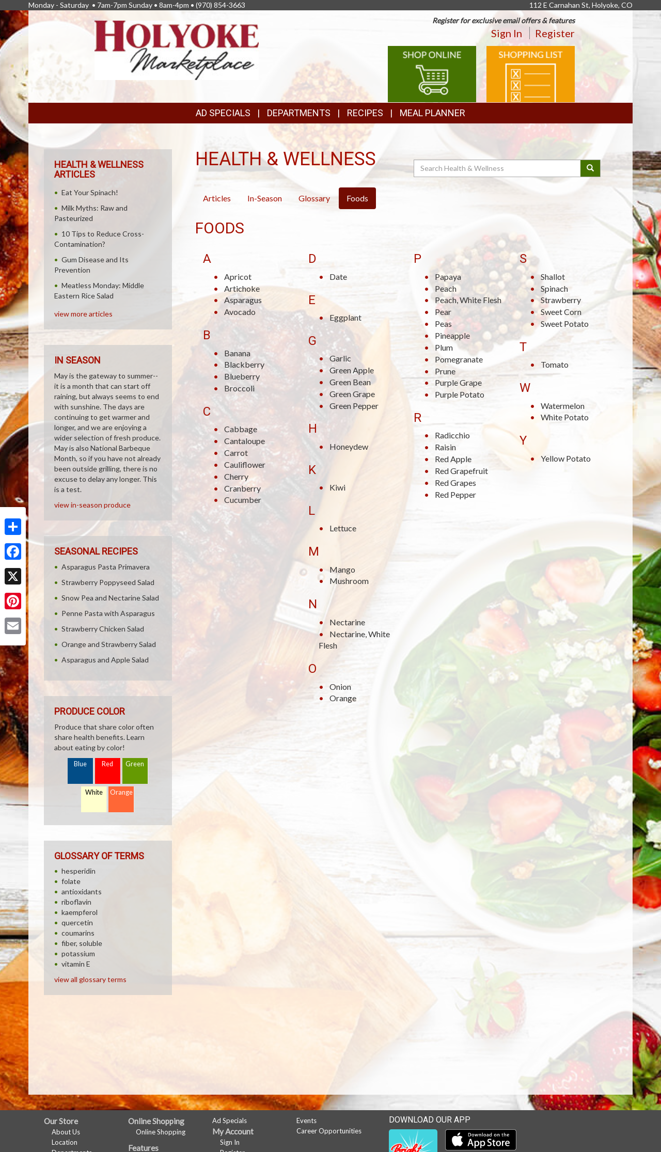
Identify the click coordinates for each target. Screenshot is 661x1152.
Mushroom (349, 581)
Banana (237, 353)
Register (555, 33)
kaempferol (79, 912)
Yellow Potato (566, 458)
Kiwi (337, 487)
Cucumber (242, 499)
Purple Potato (459, 394)
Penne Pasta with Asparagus (108, 613)
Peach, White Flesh (468, 300)
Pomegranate (459, 359)
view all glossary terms (90, 979)
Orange (342, 698)
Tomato (555, 364)
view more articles (83, 313)
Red (107, 764)
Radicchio (452, 435)
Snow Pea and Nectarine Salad (110, 597)
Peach (446, 288)
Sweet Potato (565, 323)
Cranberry (242, 488)
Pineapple (452, 335)
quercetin (77, 922)
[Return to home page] (177, 49)
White (94, 792)
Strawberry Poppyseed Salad (107, 582)
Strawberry (561, 300)
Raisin (445, 447)
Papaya (448, 276)
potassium (78, 953)
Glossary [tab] (314, 198)
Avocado (240, 312)
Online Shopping (160, 1132)
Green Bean (350, 382)
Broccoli (239, 388)
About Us (66, 1132)
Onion (340, 686)
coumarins (78, 932)
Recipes (365, 112)
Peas (443, 323)
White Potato (565, 417)
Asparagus (243, 300)
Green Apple (351, 370)
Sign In (506, 33)
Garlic (340, 358)
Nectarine (347, 622)
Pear (443, 312)
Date (338, 276)
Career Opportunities (328, 1131)
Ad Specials (223, 112)
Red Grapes (455, 482)
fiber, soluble (81, 943)
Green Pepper (354, 406)
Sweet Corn (561, 312)
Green (134, 764)
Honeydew (348, 446)
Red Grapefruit (461, 471)
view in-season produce (92, 504)
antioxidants (81, 891)
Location (64, 1142)
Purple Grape (458, 382)
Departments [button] (298, 112)
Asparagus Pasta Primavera (105, 566)
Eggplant (345, 317)
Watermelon (563, 406)
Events (306, 1120)
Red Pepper (455, 494)
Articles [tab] (217, 198)
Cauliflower (244, 464)
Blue (80, 764)
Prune (445, 371)
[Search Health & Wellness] (498, 168)
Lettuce (342, 528)
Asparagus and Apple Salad (105, 659)
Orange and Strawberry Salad (108, 644)
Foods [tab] (357, 198)
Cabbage (240, 429)
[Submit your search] (590, 168)
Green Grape (352, 394)
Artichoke (242, 288)
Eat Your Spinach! (89, 192)
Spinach (554, 288)
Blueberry (242, 376)
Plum (444, 347)
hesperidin (78, 870)
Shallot (553, 276)
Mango (342, 569)
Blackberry (244, 364)
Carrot (236, 452)
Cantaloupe (244, 441)
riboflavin (76, 901)
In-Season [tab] (264, 198)
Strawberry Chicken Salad (102, 628)
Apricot (237, 276)
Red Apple (453, 459)
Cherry (236, 476)
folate (71, 881)
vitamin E (75, 963)
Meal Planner (432, 112)
